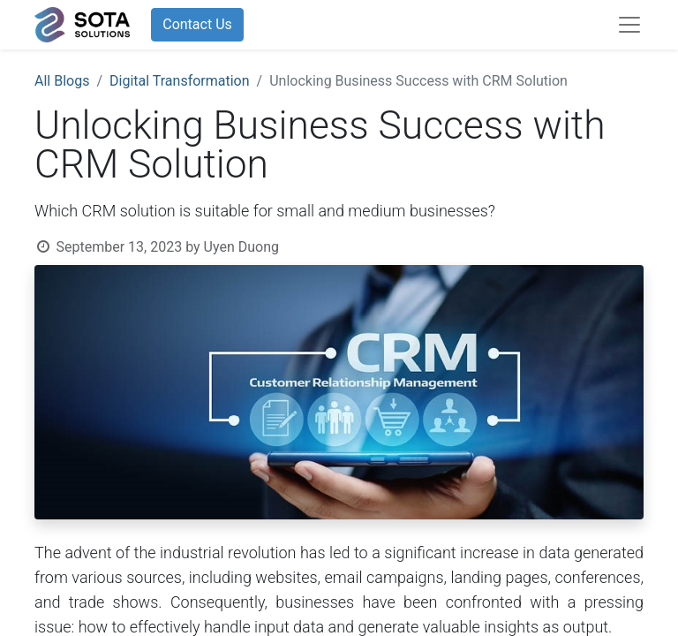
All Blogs (61, 80)
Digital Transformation (179, 80)
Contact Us (197, 24)
